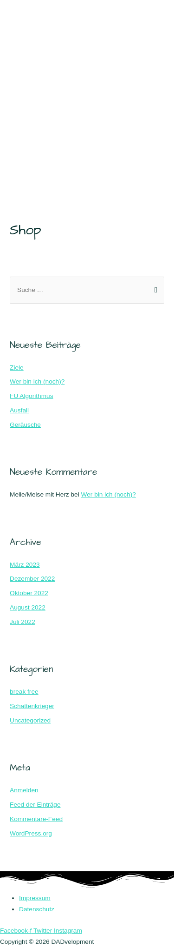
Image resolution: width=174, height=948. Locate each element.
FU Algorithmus (31, 395)
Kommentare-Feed (36, 818)
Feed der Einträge (35, 804)
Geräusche (25, 424)
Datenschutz (36, 909)
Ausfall (19, 410)
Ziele (17, 367)
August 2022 (27, 607)
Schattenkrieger (32, 706)
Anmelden (24, 790)
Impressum (35, 898)
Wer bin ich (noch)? (37, 381)
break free (24, 691)
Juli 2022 (22, 621)
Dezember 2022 (32, 578)
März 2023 (25, 564)
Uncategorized (30, 720)
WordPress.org (31, 833)
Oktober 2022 (29, 593)
